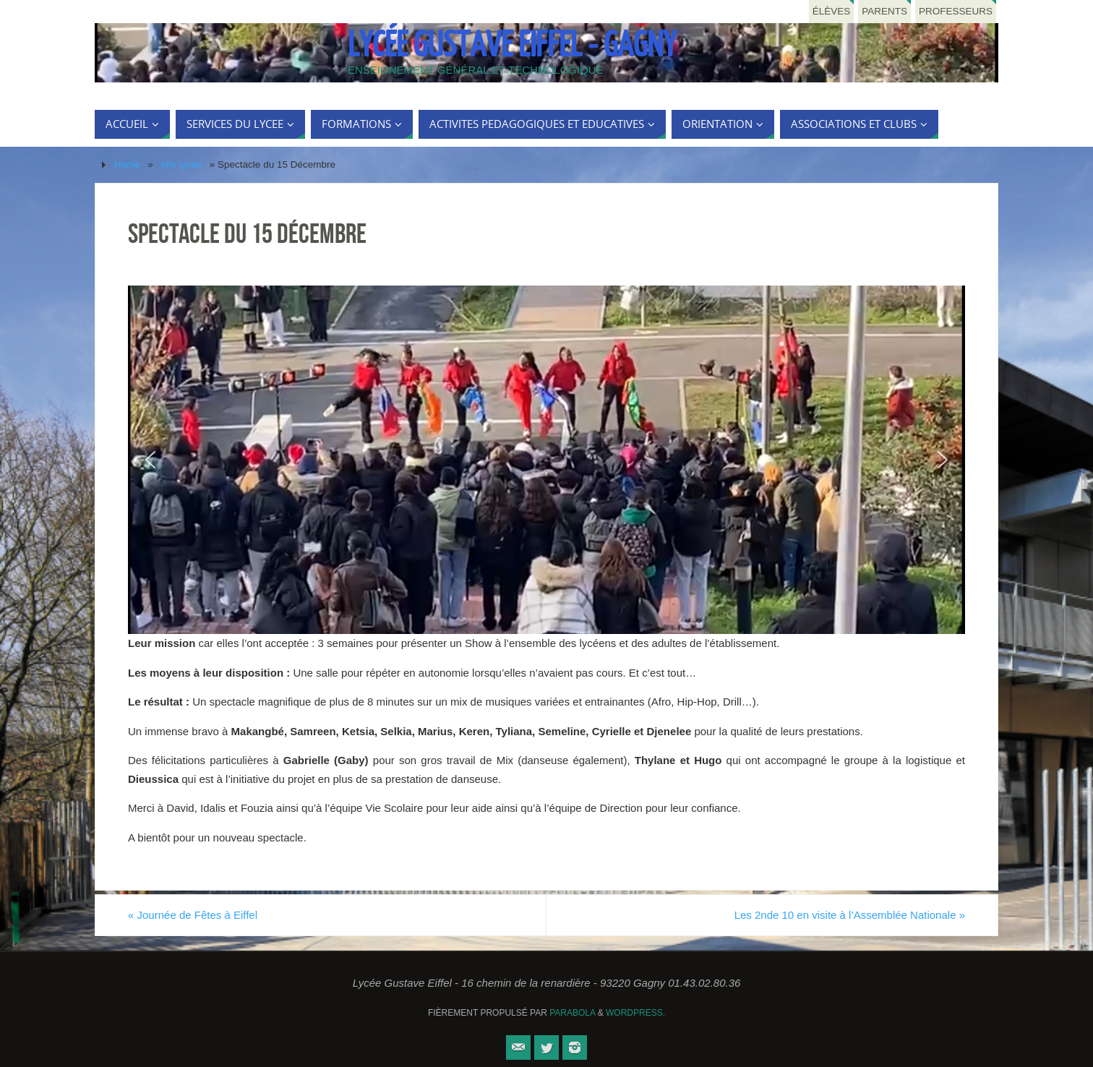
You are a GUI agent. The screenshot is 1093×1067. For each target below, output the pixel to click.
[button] (150, 459)
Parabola (572, 1013)
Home (127, 164)
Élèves (832, 11)
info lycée (181, 164)
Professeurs (956, 11)
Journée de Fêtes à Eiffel (192, 915)
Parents (884, 11)
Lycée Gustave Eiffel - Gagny (512, 45)
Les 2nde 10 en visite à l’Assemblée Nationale (849, 915)
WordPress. (635, 1013)
